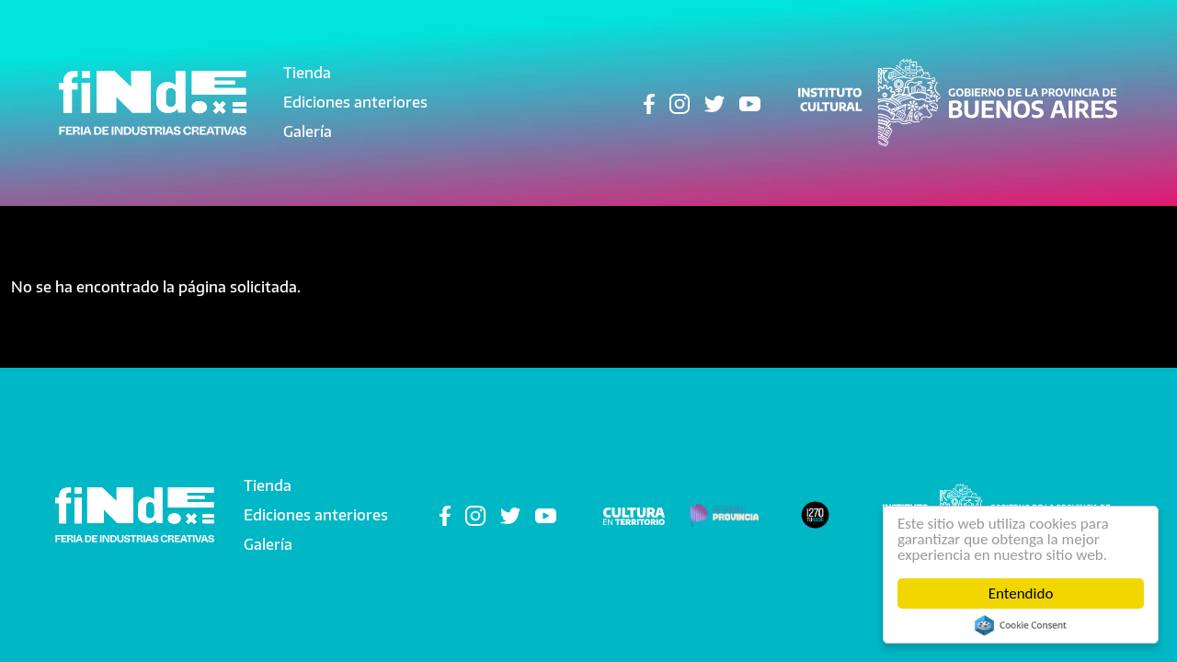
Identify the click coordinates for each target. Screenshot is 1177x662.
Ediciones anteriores (355, 102)
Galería (307, 131)
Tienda (307, 72)
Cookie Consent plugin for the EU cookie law (1021, 625)
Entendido (1021, 593)
